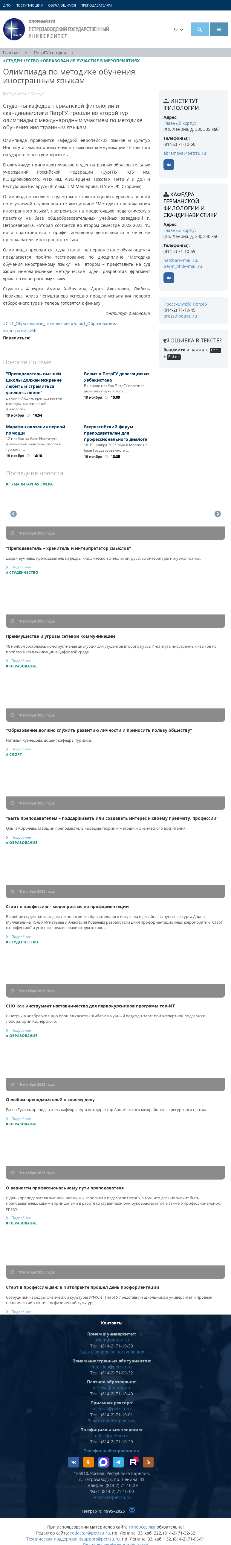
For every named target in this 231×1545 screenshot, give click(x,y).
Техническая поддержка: (51, 1539)
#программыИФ (19, 330)
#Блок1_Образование (93, 323)
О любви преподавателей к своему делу (50, 1099)
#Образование (57, 60)
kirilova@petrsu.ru (111, 1388)
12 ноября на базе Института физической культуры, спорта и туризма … (34, 444)
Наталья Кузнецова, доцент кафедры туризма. (49, 740)
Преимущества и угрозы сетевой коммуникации (60, 636)
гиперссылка (142, 1527)
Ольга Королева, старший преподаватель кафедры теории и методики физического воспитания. (96, 828)
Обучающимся (62, 5)
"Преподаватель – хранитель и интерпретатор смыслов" (68, 548)
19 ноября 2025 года (32, 533)
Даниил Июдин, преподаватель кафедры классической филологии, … (34, 404)
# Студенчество (22, 572)
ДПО (7, 5)
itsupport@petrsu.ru (99, 1539)
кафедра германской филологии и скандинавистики (190, 204)
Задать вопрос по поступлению (111, 1352)
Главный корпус (180, 123)
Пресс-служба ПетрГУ (185, 304)
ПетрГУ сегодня (50, 52)
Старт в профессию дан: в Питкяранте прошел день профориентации (82, 1287)
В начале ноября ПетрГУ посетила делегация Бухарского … (114, 388)
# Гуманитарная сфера (29, 484)
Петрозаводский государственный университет (57, 29)
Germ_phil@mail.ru (182, 266)
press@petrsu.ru (180, 316)
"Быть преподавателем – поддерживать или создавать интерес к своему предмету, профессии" (112, 818)
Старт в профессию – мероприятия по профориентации (67, 906)
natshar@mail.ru (180, 260)
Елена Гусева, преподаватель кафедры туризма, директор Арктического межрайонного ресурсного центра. (106, 1109)
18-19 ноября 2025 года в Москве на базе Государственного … (116, 447)
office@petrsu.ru (111, 1435)
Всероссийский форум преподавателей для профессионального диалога (115, 433)
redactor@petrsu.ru (90, 1533)
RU (178, 29)
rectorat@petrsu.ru (111, 1409)
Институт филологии (181, 104)
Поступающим (29, 5)
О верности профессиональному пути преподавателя (65, 1188)
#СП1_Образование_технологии (36, 323)
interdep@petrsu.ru (112, 1367)
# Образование (21, 666)
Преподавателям (96, 5)
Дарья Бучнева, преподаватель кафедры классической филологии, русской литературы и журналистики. (103, 558)
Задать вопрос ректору (111, 1420)
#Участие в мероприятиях (108, 60)
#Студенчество (21, 60)
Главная (11, 52)
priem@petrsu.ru (111, 1340)
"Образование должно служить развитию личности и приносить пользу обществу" (99, 730)
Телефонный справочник (111, 1450)
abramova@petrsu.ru (184, 153)
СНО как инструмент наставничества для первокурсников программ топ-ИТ (90, 1006)
